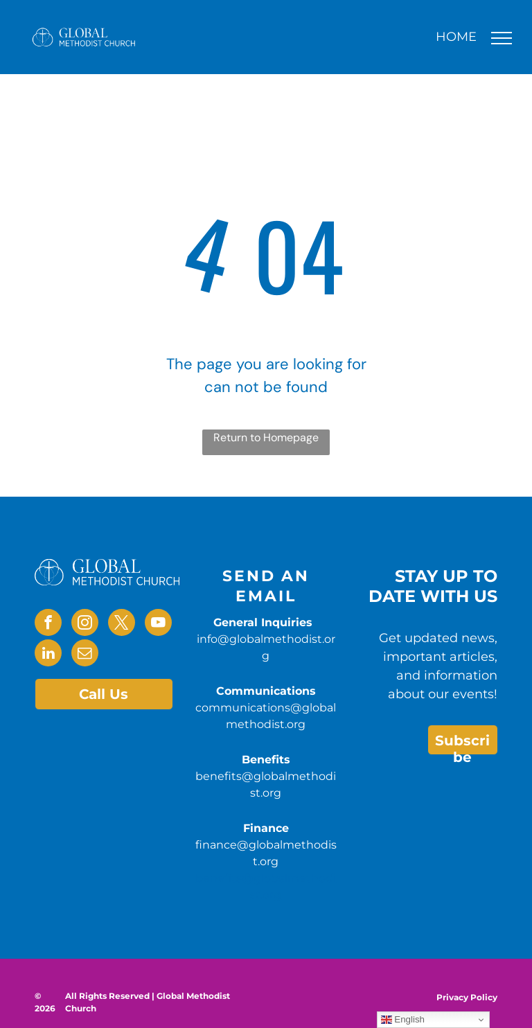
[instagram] (84, 624)
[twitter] (121, 624)
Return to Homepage (266, 437)
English (403, 1019)
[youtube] (158, 624)
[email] (84, 654)
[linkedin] (48, 654)
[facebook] (48, 624)
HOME (456, 36)
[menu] (502, 38)
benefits (218, 878)
